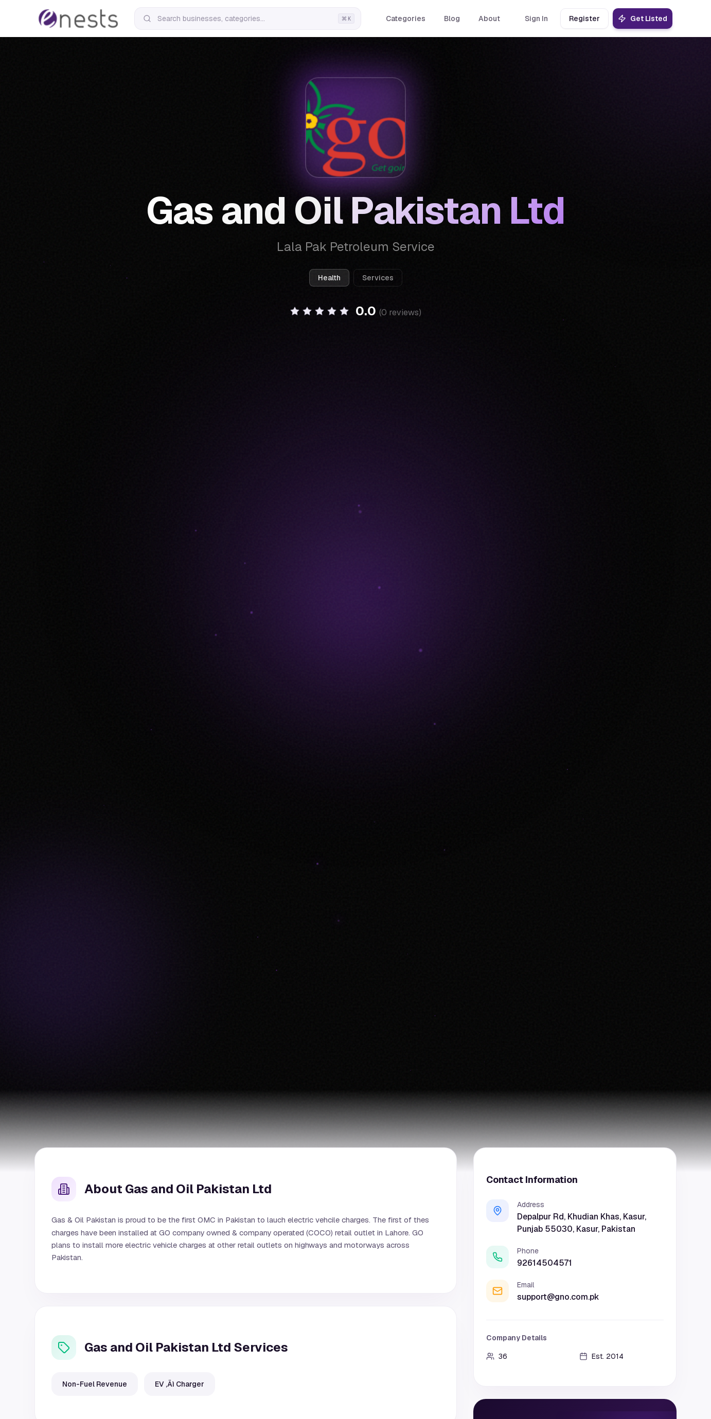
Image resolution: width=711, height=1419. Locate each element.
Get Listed (642, 18)
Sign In (536, 18)
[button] (355, 319)
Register (584, 18)
